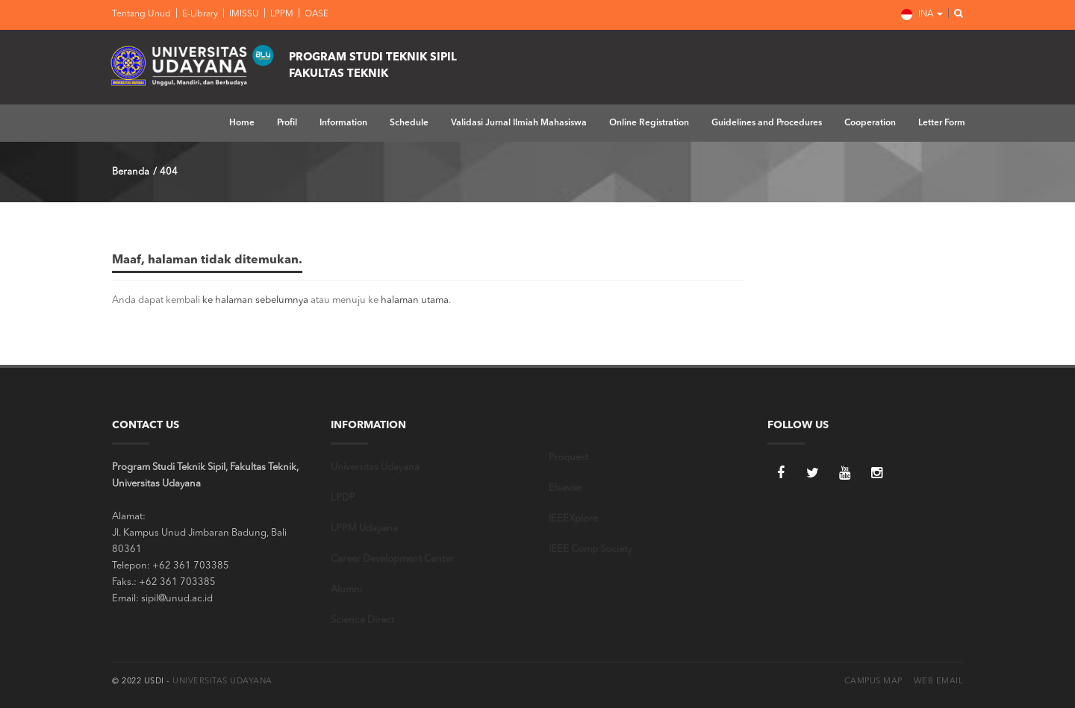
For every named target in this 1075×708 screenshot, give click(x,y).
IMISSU (243, 14)
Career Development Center (392, 559)
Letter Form (941, 123)
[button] (954, 14)
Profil (287, 123)
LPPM (280, 14)
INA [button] (922, 14)
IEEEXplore (573, 519)
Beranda (130, 172)
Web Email (939, 681)
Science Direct (362, 620)
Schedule (409, 123)
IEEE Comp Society (590, 549)
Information (343, 123)
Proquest (568, 458)
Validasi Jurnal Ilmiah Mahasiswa (519, 123)
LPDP (343, 498)
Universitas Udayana (375, 467)
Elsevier (565, 488)
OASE (315, 14)
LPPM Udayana (364, 528)
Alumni (346, 590)
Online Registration (649, 123)
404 (169, 172)
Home (242, 123)
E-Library (199, 14)
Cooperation (870, 123)
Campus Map (873, 681)
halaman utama (415, 300)
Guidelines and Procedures (766, 123)
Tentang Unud (141, 14)
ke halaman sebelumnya (255, 300)
